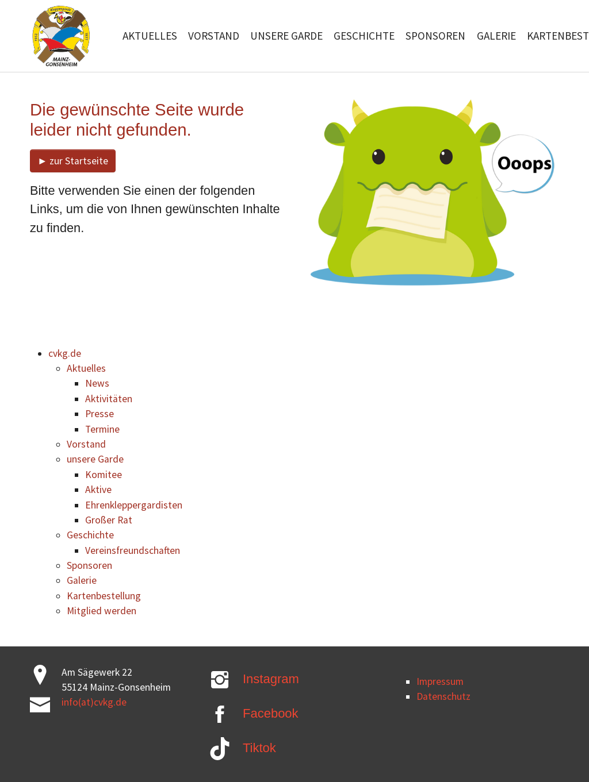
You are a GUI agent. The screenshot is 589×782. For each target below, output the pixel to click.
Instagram (271, 679)
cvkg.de (64, 353)
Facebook (271, 713)
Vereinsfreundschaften (132, 550)
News (97, 383)
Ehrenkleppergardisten (133, 505)
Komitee (103, 474)
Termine (102, 429)
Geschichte (90, 535)
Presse (99, 413)
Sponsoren (89, 565)
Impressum (440, 681)
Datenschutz (443, 696)
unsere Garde (95, 459)
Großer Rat (108, 520)
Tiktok (259, 748)
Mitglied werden (101, 610)
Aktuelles (86, 368)
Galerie (82, 580)
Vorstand (86, 444)
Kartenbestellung (104, 596)
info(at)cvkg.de (94, 702)
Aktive (98, 489)
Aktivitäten (108, 398)
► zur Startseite (72, 161)
